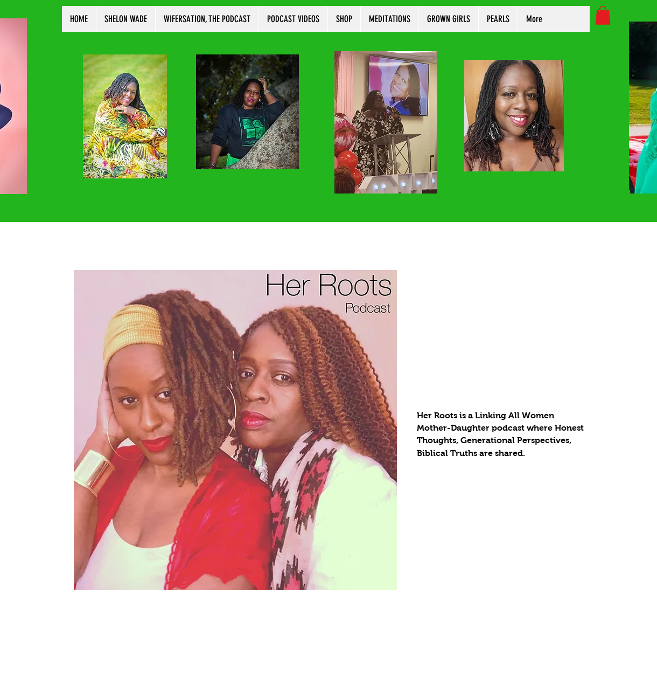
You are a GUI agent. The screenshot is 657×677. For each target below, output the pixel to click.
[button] (603, 15)
